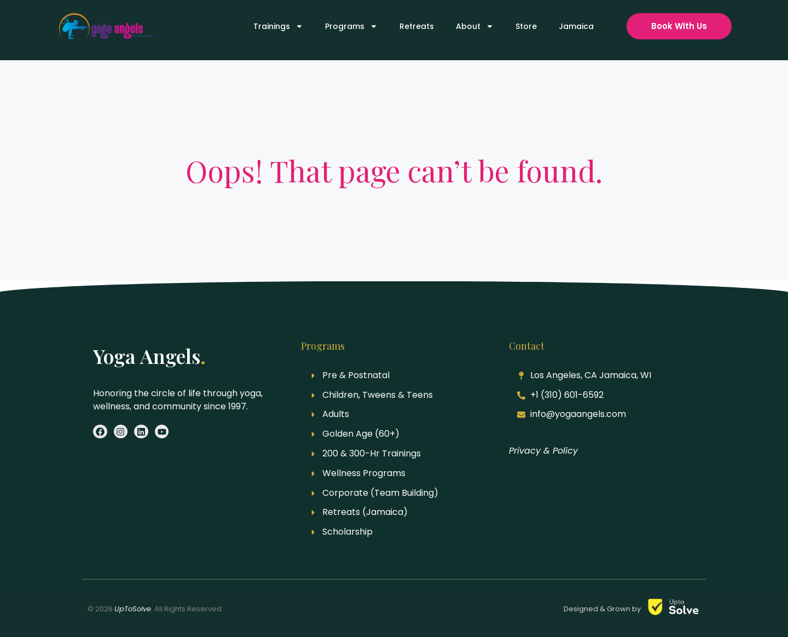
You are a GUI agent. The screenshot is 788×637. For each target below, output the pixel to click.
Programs (351, 26)
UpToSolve (132, 609)
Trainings (278, 26)
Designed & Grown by (603, 609)
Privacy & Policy (543, 450)
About (475, 26)
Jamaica (576, 26)
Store (526, 26)
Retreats (416, 26)
